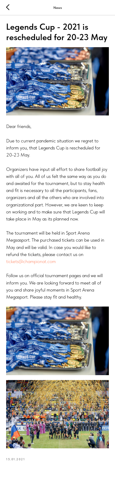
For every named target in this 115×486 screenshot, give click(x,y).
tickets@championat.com (31, 261)
